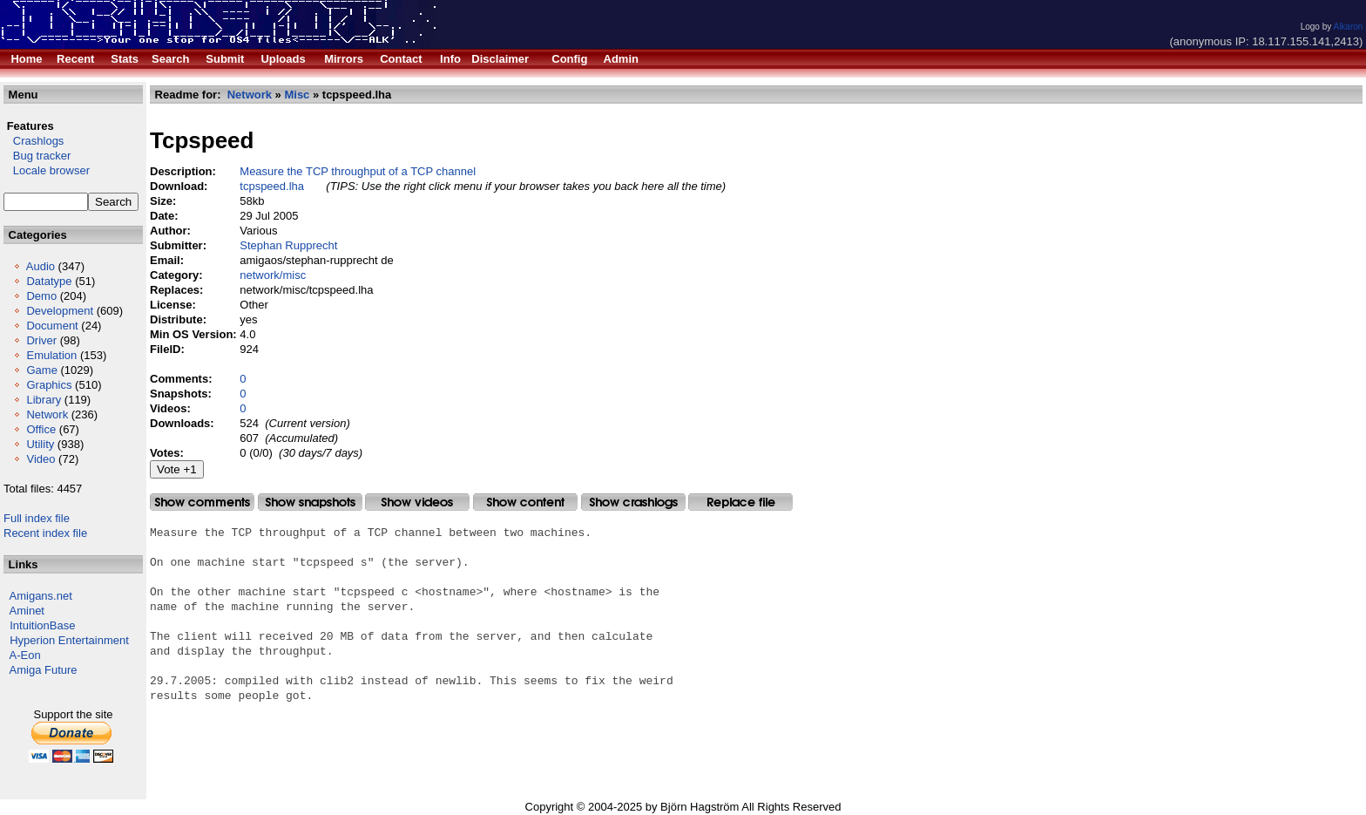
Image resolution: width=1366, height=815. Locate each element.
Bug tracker (37, 155)
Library (43, 399)
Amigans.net (41, 595)
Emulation (51, 355)
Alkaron (1348, 26)
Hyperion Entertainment (69, 640)
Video (40, 458)
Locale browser (46, 170)
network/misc (273, 275)
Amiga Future (44, 669)
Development (59, 310)
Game (41, 370)
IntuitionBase (42, 625)
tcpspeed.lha (272, 186)
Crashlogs (33, 140)
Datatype (48, 281)
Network (47, 414)
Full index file (36, 518)
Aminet (27, 610)
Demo (41, 295)
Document (52, 325)
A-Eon (25, 655)
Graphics (48, 384)
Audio (40, 266)
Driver (41, 340)
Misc (296, 94)
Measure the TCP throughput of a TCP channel (358, 171)
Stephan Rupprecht (288, 245)
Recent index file (45, 533)
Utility (40, 444)
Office (41, 429)
